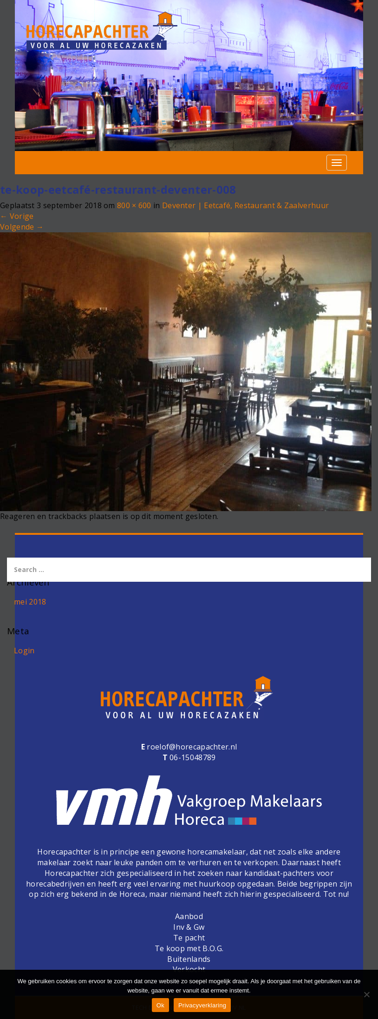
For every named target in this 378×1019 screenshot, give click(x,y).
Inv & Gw (188, 927)
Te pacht (189, 938)
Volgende (22, 227)
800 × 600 (134, 205)
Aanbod (189, 916)
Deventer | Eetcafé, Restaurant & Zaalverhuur (245, 205)
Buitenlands (188, 959)
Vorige (16, 216)
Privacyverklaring (202, 1005)
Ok (160, 1005)
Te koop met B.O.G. (189, 948)
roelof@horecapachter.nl (191, 747)
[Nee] (366, 994)
